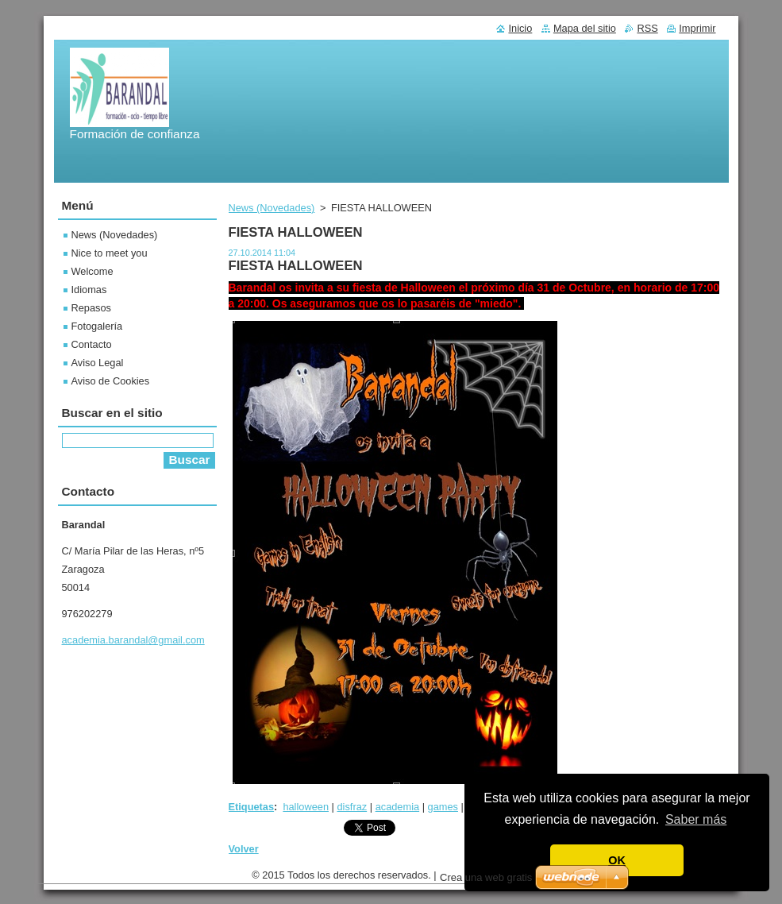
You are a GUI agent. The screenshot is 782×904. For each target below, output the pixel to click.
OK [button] (617, 860)
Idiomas (89, 290)
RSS (647, 28)
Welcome (92, 271)
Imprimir (697, 28)
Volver (244, 849)
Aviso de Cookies (110, 381)
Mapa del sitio (584, 28)
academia (398, 807)
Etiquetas (252, 807)
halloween (306, 807)
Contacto (91, 344)
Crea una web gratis (486, 881)
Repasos (91, 308)
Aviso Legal (97, 363)
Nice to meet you (109, 253)
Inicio (520, 28)
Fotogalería (97, 326)
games (443, 807)
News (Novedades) (272, 208)
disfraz (352, 807)
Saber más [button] (695, 819)
